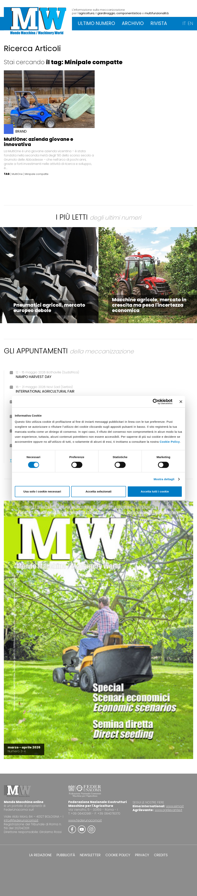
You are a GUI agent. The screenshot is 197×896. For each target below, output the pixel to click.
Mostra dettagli (164, 479)
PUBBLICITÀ (66, 855)
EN (190, 23)
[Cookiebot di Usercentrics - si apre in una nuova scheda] (155, 401)
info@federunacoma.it (21, 820)
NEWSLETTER (90, 855)
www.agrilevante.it (168, 810)
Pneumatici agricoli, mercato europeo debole (49, 308)
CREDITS (161, 855)
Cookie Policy (170, 441)
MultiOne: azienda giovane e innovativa (38, 142)
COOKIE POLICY (117, 855)
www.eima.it (175, 806)
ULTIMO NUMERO (96, 23)
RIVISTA (158, 23)
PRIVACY (142, 855)
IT (184, 23)
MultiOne (17, 174)
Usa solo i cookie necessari (42, 491)
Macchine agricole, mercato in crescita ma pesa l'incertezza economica (149, 305)
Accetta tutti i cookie (155, 491)
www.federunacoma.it (85, 820)
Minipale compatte (36, 174)
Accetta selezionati (98, 491)
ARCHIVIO (133, 23)
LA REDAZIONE (40, 855)
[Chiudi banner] (180, 401)
